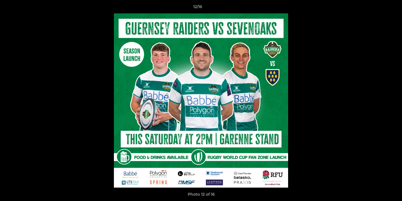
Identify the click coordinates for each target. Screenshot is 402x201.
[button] (378, 8)
